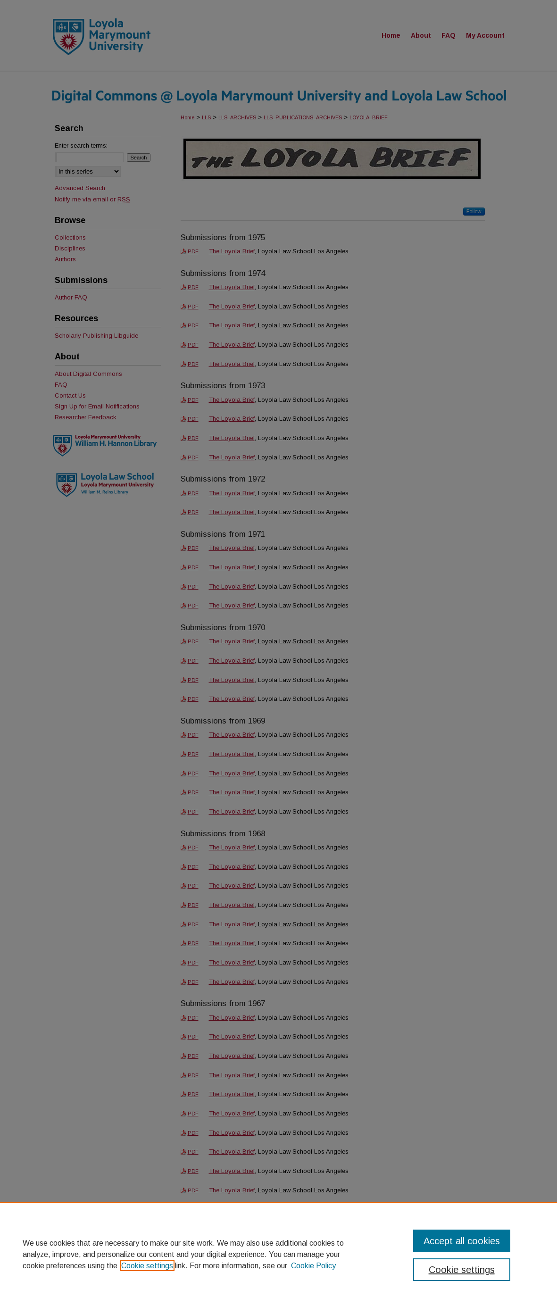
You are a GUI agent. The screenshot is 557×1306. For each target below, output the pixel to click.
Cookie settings (147, 1266)
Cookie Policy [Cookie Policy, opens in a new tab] (313, 1266)
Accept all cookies (462, 1241)
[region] (278, 1254)
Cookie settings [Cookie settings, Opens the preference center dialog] (462, 1269)
